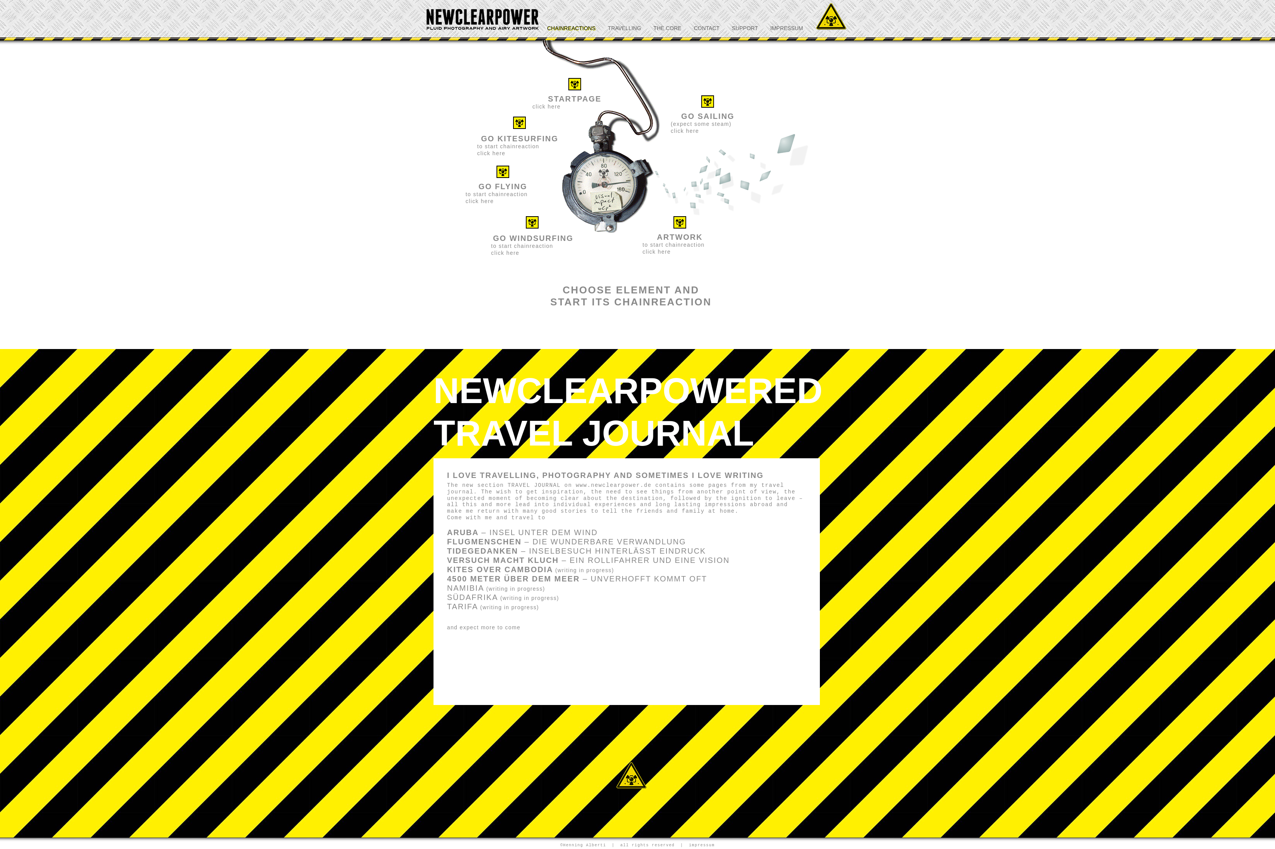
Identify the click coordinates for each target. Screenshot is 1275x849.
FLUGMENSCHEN (566, 541)
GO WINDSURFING (533, 238)
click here (546, 106)
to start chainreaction (522, 246)
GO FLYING (502, 186)
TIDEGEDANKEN (576, 551)
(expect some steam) (701, 124)
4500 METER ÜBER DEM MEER (577, 578)
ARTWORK (679, 237)
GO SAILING (707, 116)
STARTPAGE (574, 99)
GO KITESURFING (519, 138)
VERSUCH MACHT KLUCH (588, 560)
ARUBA (522, 532)
